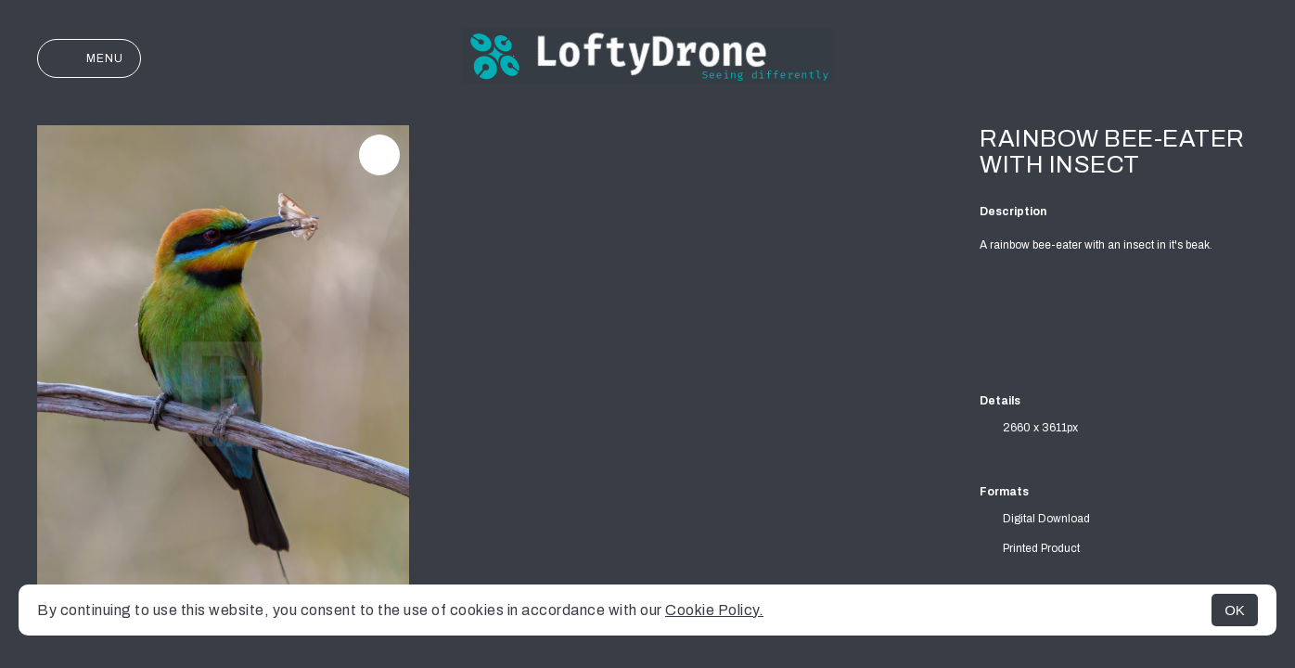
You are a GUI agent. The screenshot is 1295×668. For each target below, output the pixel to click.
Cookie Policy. (714, 610)
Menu (89, 58)
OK (1234, 610)
